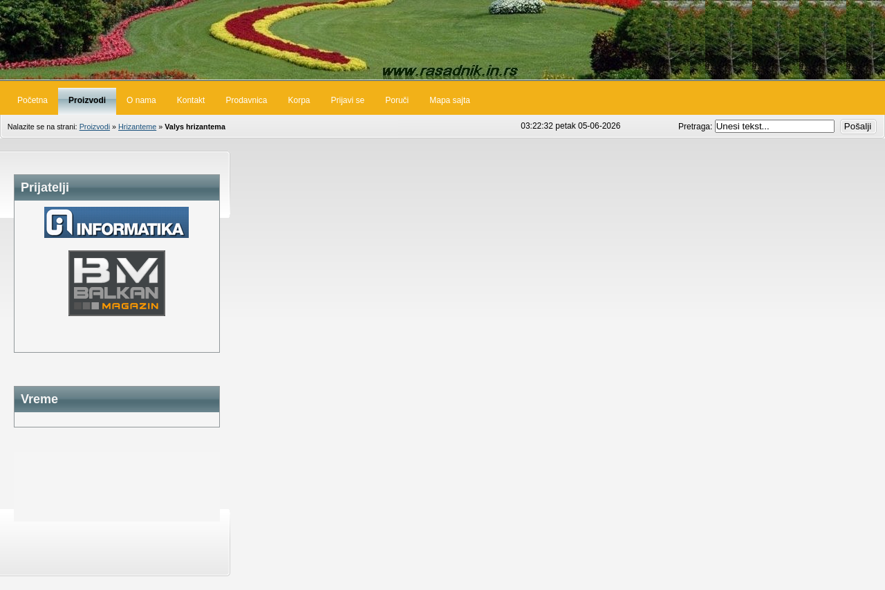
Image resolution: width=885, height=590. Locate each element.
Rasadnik (442, 40)
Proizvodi (95, 126)
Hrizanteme (137, 126)
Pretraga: (696, 126)
